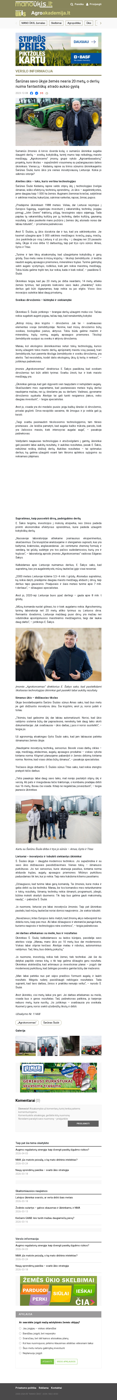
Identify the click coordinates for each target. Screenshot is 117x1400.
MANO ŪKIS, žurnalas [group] (33, 23)
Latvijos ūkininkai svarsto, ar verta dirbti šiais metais (44, 1197)
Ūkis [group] (88, 23)
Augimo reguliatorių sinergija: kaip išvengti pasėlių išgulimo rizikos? (52, 1149)
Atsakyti (47, 1361)
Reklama (44, 1388)
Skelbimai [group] (56, 23)
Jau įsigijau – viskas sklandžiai (37, 1328)
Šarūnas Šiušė (51, 1022)
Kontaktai (56, 1388)
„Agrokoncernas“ (27, 1022)
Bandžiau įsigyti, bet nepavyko (37, 1333)
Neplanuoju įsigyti (30, 1353)
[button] (16, 23)
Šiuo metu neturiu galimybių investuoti (42, 1348)
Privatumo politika (26, 1388)
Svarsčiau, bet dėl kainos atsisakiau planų (43, 1338)
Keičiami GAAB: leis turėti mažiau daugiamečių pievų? (45, 1218)
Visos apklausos (66, 1361)
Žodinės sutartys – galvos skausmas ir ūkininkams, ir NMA (48, 1207)
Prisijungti (83, 1123)
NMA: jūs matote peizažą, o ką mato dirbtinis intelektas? (47, 1159)
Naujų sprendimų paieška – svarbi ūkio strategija (42, 1170)
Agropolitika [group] (74, 23)
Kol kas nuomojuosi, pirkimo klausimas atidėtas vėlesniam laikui (56, 1343)
